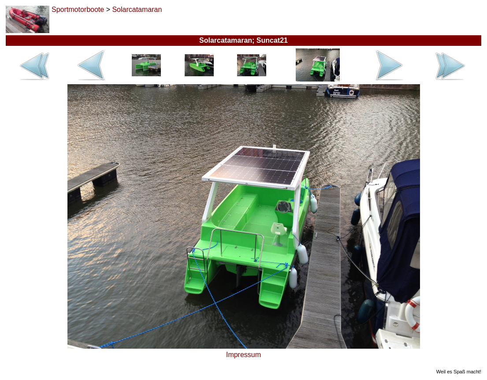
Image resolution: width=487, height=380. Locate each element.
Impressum (243, 354)
